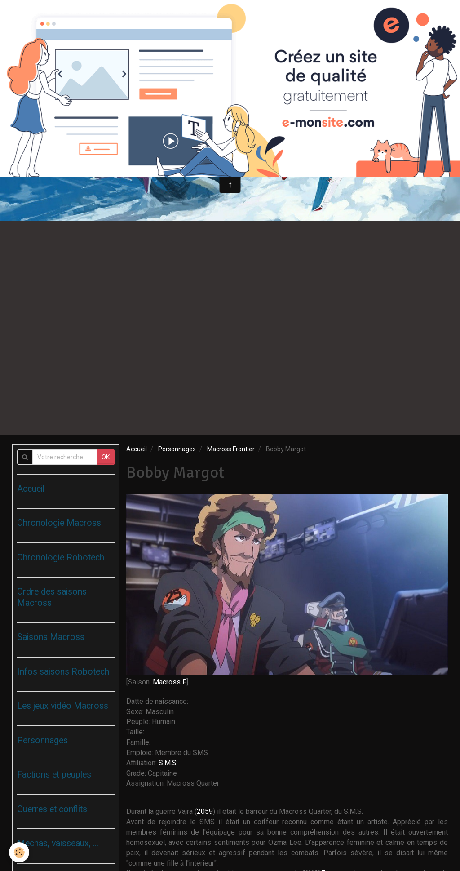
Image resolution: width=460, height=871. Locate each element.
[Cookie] (19, 852)
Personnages (177, 449)
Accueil (136, 449)
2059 (205, 811)
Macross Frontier (231, 449)
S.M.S (168, 763)
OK (106, 457)
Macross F (169, 682)
